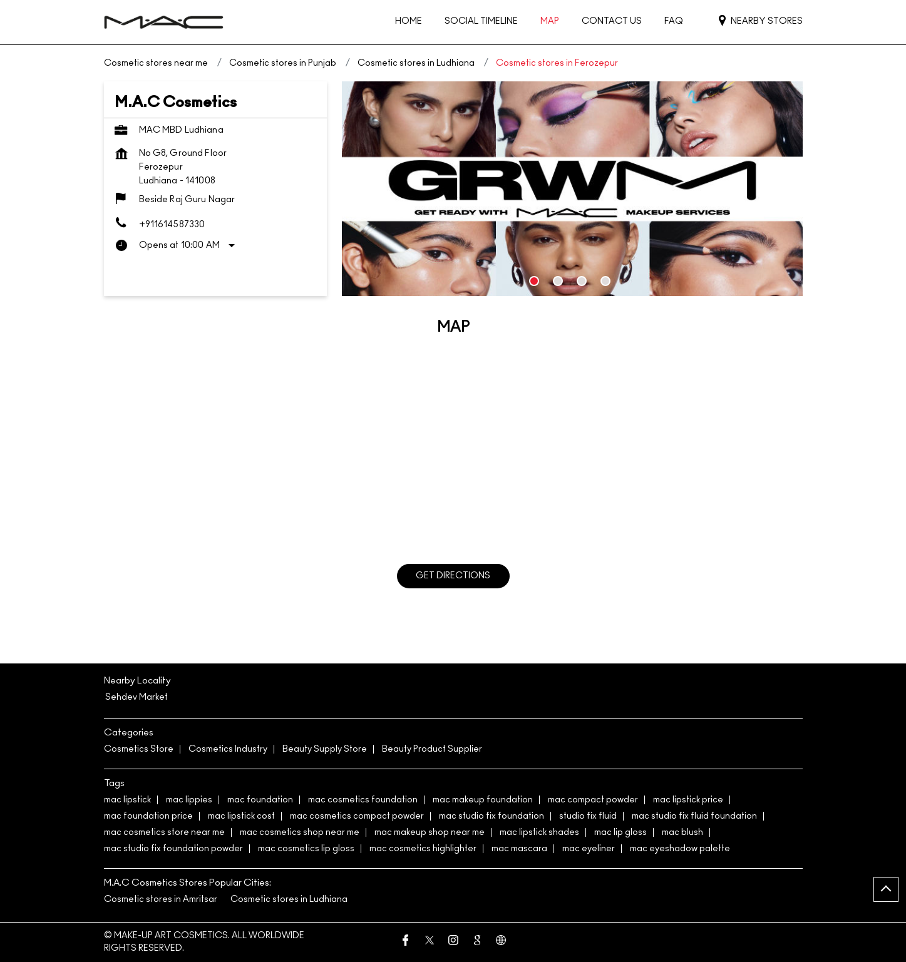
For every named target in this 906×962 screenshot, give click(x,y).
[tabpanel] (572, 188)
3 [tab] (582, 281)
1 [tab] (534, 281)
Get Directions (453, 575)
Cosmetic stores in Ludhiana (288, 899)
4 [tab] (605, 281)
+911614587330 (172, 224)
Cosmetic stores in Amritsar (160, 899)
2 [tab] (558, 281)
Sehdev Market (136, 697)
